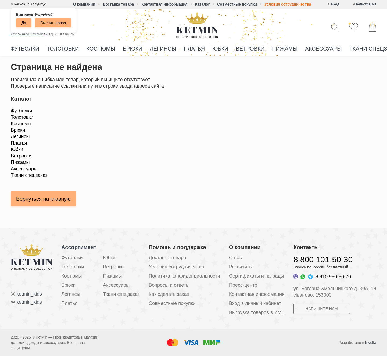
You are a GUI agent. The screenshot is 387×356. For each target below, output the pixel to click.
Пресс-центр (243, 285)
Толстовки (63, 49)
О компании (84, 4)
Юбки (220, 49)
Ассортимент (78, 247)
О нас (235, 257)
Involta (370, 342)
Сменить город (53, 23)
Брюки (132, 49)
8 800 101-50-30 (323, 259)
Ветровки (250, 49)
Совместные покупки (237, 4)
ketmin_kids (29, 294)
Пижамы (285, 49)
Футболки (24, 49)
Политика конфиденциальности (184, 276)
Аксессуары (323, 49)
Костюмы (100, 49)
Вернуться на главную (43, 199)
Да (24, 23)
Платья (194, 49)
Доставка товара (118, 4)
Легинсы (163, 49)
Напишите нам (322, 309)
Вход (335, 4)
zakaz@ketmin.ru (28, 34)
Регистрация (366, 4)
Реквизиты (241, 266)
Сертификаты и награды (256, 276)
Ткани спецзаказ (29, 175)
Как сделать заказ (169, 294)
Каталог (202, 4)
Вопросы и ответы (169, 285)
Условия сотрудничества (287, 4)
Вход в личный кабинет (255, 303)
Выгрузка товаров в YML (256, 312)
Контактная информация (164, 4)
